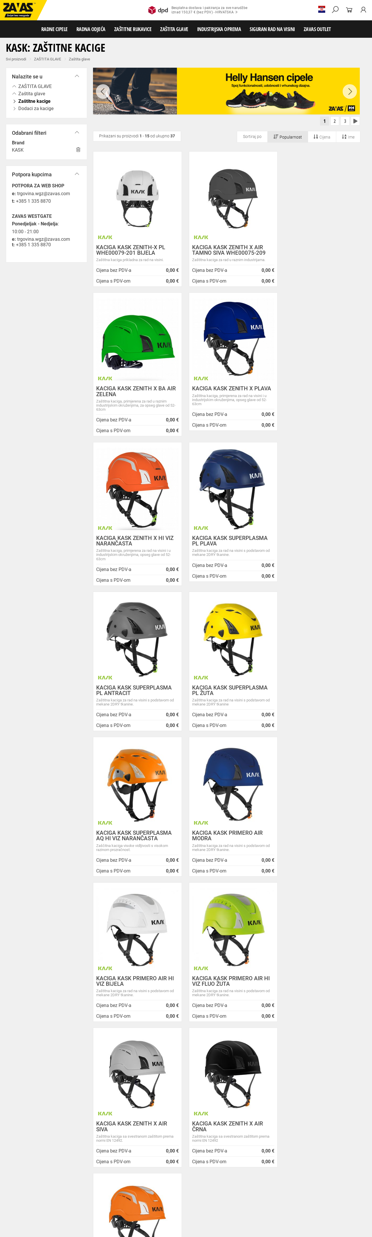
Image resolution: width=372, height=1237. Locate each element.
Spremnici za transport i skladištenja (74, 1208)
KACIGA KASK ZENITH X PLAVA (126, 400)
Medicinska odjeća (190, 1176)
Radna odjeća (44, 1176)
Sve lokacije (22, 1121)
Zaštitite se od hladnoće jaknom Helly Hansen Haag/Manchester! (218, 1096)
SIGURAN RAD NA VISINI (272, 29)
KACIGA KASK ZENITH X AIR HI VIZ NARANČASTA (318, 840)
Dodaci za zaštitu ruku (186, 1195)
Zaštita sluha (100, 1202)
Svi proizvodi (16, 59)
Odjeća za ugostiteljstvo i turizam (235, 1176)
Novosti (190, 1050)
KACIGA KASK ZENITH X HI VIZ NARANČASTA (226, 400)
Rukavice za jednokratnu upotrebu (238, 1189)
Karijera (102, 1085)
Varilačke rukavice (84, 1189)
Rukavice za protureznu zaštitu (189, 1182)
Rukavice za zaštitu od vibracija (182, 1189)
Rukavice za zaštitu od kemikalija (90, 1195)
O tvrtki (101, 1078)
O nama (103, 1050)
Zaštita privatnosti (113, 1064)
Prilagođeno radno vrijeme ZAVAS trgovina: (215, 1072)
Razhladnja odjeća (280, 1176)
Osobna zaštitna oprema (65, 1214)
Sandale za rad (151, 1170)
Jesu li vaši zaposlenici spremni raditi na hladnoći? (222, 1133)
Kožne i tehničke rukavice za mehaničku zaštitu (255, 1182)
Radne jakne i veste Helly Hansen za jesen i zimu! (217, 1145)
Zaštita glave (79, 59)
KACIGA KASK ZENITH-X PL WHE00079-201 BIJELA (130, 250)
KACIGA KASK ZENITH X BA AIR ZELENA (313, 250)
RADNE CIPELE (54, 29)
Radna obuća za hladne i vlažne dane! (219, 1123)
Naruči (327, 1115)
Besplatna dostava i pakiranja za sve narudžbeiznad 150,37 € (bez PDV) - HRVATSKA (197, 10)
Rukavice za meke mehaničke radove (69, 1182)
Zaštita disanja (73, 1202)
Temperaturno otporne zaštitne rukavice (34, 1189)
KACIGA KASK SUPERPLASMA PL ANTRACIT (134, 549)
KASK (18, 150)
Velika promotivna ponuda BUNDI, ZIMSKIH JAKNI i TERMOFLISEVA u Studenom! (216, 1111)
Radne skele (113, 1214)
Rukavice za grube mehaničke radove (132, 1182)
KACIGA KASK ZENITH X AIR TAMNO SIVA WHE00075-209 (224, 250)
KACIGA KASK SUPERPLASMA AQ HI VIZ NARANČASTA (316, 549)
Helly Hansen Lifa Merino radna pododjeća (212, 1084)
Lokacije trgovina (111, 1093)
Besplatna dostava (54, 980)
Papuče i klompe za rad (186, 1170)
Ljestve (94, 1214)
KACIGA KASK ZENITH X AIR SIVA (131, 840)
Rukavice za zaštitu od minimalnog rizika (328, 1182)
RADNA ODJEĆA (90, 29)
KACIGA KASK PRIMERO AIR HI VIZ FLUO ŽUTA (317, 695)
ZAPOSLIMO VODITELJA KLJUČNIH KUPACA (217, 1059)
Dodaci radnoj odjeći (155, 1176)
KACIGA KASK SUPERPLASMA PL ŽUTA (225, 549)
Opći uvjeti (105, 1057)
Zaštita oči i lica (45, 1202)
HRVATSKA (21, 1131)
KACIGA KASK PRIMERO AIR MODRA (131, 695)
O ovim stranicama (113, 1071)
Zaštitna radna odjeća (117, 1176)
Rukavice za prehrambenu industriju (31, 1195)
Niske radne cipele (45, 1170)
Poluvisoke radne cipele (82, 1170)
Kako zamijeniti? (142, 980)
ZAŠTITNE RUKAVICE (133, 29)
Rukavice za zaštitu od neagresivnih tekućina (304, 1189)
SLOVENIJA (22, 1140)
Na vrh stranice (350, 1228)
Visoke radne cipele (120, 1170)
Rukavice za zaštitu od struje (142, 1195)
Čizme (214, 1170)
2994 (316, 972)
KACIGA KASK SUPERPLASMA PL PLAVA (316, 400)
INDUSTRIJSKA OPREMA (219, 29)
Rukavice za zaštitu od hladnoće (128, 1189)
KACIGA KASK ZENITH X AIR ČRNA (222, 840)
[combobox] (352, 898)
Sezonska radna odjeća (77, 1176)
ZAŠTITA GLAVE (174, 29)
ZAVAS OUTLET (317, 29)
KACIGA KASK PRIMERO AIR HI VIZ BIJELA (226, 695)
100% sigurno (229, 975)
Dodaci (228, 1170)
